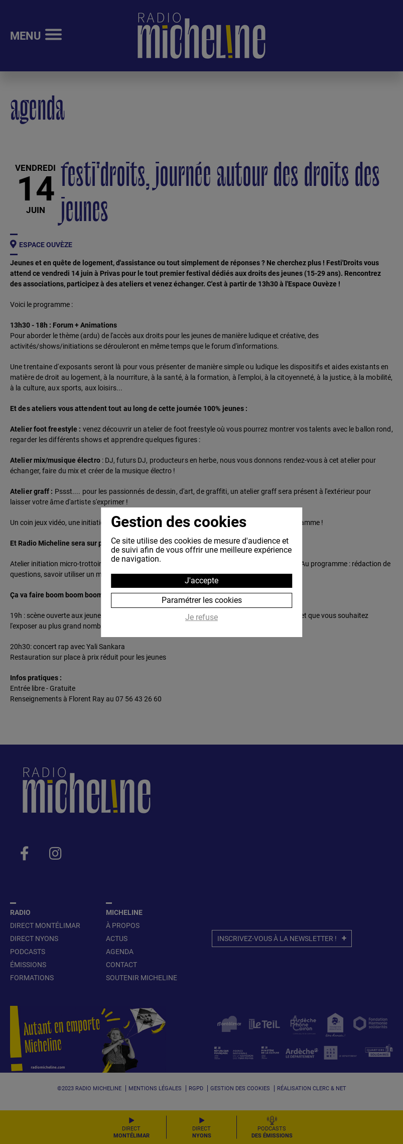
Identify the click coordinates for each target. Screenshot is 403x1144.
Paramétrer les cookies (202, 600)
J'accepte (201, 580)
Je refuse (201, 617)
